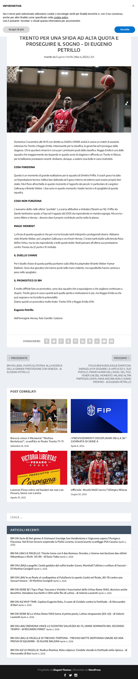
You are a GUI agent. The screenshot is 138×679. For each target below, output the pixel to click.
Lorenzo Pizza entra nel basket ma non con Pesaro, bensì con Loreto (37, 491)
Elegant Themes (62, 669)
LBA (91, 56)
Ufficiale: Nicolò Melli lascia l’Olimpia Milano (99, 489)
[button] (133, 6)
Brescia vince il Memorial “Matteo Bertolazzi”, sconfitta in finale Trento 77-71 (37, 440)
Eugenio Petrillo (64, 56)
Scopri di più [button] (16, 29)
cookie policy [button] (61, 17)
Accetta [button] (124, 29)
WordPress (94, 669)
